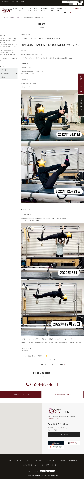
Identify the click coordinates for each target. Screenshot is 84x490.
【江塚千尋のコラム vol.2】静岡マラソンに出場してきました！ (8, 46)
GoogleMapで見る (53, 418)
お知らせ (3, 70)
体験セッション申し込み (21, 394)
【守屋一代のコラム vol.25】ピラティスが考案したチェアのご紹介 (8, 40)
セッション (36, 9)
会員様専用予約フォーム (63, 394)
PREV (43, 364)
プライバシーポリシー (53, 465)
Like (42, 471)
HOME (15, 8)
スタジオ (29, 9)
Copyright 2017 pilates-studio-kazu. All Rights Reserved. (42, 475)
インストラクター (44, 9)
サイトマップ (39, 465)
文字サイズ (65, 4)
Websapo (42, 476)
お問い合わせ (59, 9)
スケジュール (4, 73)
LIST (52, 364)
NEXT (61, 364)
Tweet (48, 471)
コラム (3, 77)
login (81, 2)
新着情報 (52, 9)
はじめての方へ (22, 9)
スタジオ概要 (27, 465)
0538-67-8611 (42, 384)
